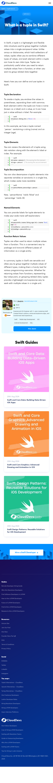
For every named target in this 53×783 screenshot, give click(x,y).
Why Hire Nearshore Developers (11, 590)
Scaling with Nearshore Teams (11, 734)
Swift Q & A (11, 9)
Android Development (21, 323)
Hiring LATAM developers (9, 708)
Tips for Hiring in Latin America (11, 751)
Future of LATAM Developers (10, 603)
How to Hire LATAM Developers (11, 598)
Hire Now (4, 632)
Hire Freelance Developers (10, 695)
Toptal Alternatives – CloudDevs (12, 682)
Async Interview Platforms (9, 712)
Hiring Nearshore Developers (10, 703)
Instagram (4, 673)
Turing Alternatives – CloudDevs (11, 691)
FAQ (2, 640)
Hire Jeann (32, 329)
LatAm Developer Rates (9, 699)
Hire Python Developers (9, 726)
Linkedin (4, 669)
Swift (3, 9)
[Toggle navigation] (50, 3)
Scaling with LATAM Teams (10, 747)
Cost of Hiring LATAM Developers (12, 730)
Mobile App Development (27, 319)
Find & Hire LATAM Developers (11, 607)
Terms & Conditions (7, 644)
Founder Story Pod (8, 636)
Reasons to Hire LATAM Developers (12, 611)
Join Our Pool (5, 627)
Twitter (3, 665)
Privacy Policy (6, 648)
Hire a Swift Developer (26, 552)
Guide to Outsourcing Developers (12, 738)
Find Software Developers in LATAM (13, 594)
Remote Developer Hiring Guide (11, 586)
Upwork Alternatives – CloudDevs (12, 687)
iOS (38, 319)
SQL (31, 323)
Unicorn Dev (5, 623)
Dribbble (4, 661)
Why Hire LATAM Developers (10, 742)
